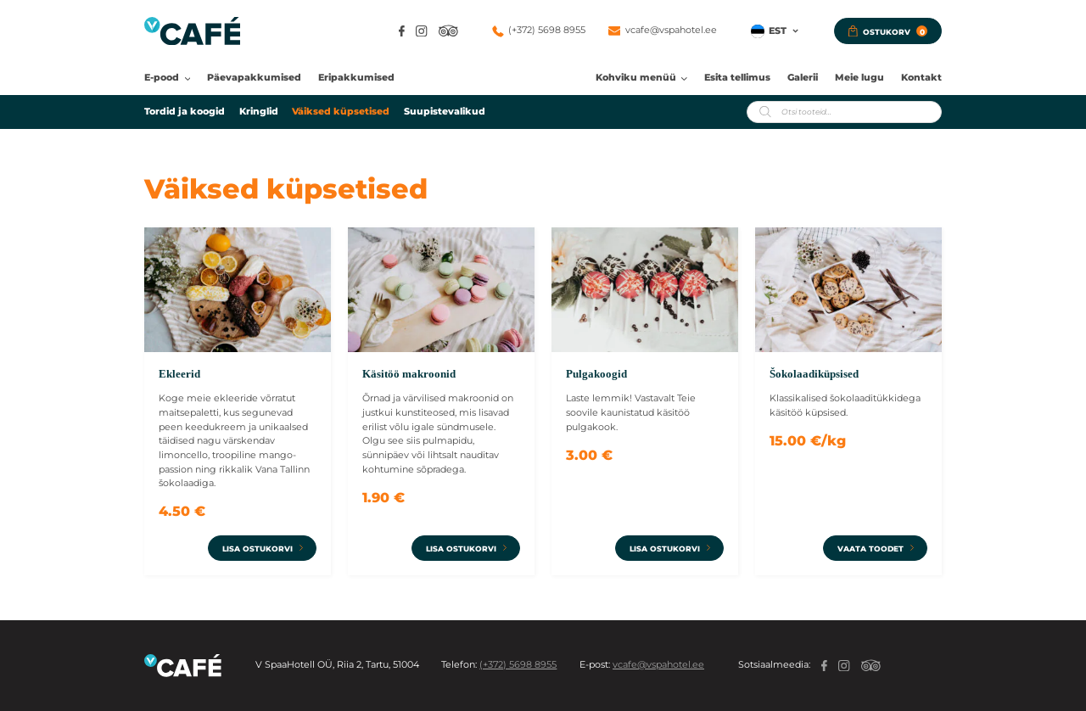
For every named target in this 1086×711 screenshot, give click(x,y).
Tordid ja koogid (184, 111)
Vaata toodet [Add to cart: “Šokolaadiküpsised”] (870, 548)
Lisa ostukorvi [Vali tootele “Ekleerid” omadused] (257, 548)
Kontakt (921, 77)
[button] (776, 31)
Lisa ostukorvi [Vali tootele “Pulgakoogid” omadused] (665, 548)
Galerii (802, 77)
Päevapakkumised (254, 77)
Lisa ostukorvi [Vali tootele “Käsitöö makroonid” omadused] (461, 548)
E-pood (161, 77)
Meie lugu (859, 77)
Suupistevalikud (444, 111)
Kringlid (258, 111)
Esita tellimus (737, 77)
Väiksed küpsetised (340, 111)
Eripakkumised (356, 77)
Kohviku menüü (636, 77)
